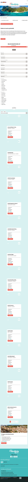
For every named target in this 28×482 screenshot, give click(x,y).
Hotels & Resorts (5, 17)
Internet (3, 84)
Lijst (2, 111)
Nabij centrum (4, 98)
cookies (12, 477)
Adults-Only (3, 104)
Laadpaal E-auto (4, 89)
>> (17, 421)
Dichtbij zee (3, 93)
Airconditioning (4, 79)
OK (20, 477)
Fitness (3, 82)
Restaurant (3, 85)
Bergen (3, 97)
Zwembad (3, 87)
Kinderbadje (3, 88)
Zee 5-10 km (3, 95)
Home (1, 17)
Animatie (3, 102)
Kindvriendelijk (4, 100)
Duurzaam (3, 81)
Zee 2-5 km (3, 94)
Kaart (5, 111)
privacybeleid (6, 478)
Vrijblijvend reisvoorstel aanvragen (7, 23)
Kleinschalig (3, 101)
